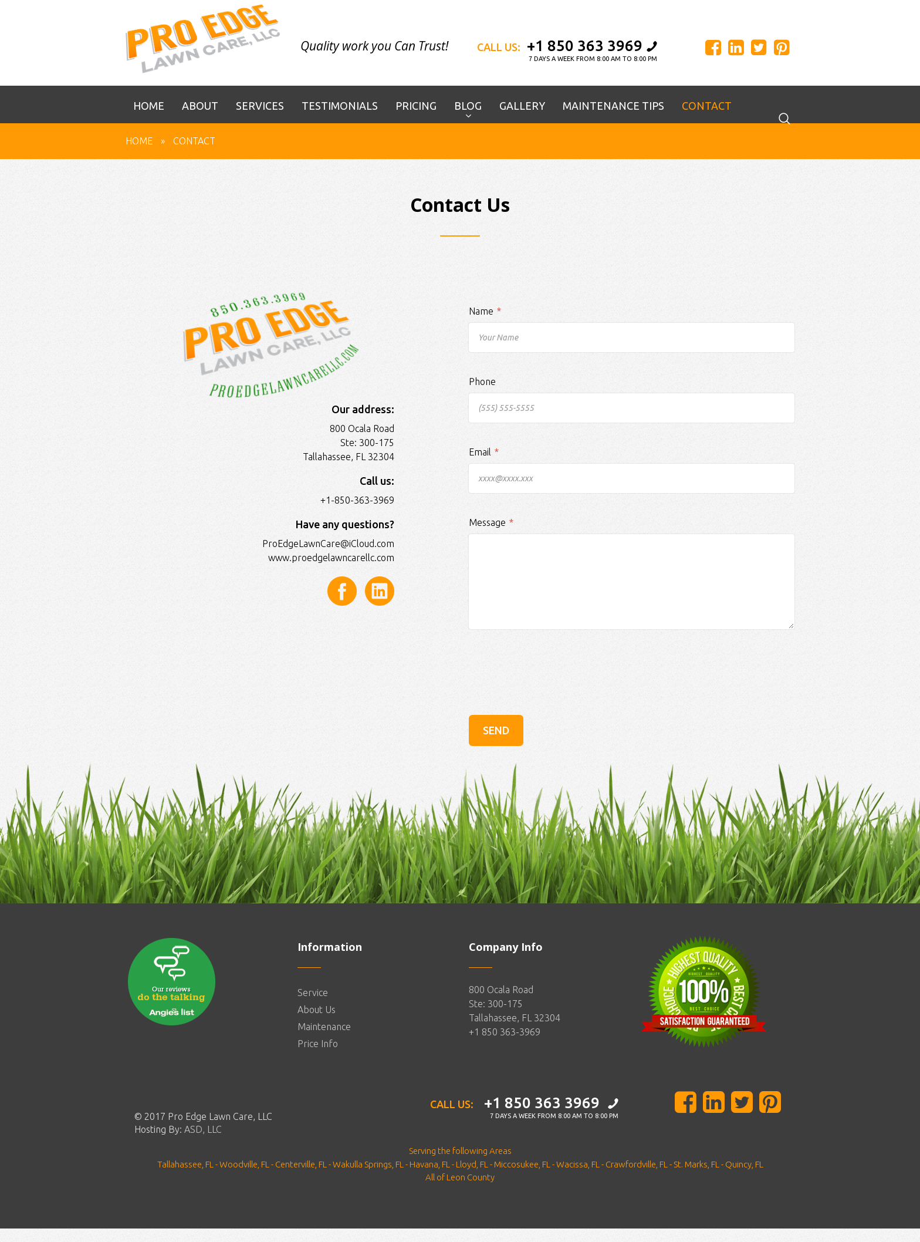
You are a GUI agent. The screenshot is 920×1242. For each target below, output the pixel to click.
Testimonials (340, 120)
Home (148, 120)
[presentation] (558, 706)
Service (312, 1006)
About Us (316, 1023)
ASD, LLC (203, 1143)
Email (484, 466)
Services (260, 120)
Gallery (522, 120)
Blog (468, 120)
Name (485, 325)
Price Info (317, 1057)
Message (491, 536)
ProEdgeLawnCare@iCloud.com (328, 557)
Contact (707, 120)
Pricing (416, 120)
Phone (482, 395)
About (200, 120)
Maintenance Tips (613, 120)
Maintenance (324, 1040)
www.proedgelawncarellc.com (331, 571)
